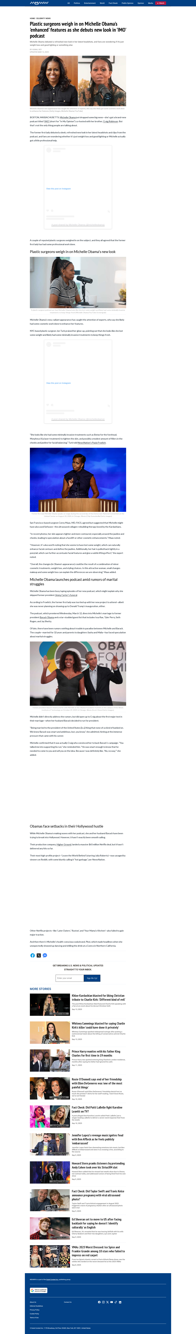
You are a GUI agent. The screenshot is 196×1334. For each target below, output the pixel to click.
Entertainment (90, 3)
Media (150, 3)
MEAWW (33, 1279)
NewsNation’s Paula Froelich (92, 442)
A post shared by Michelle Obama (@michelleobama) (77, 224)
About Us (33, 1302)
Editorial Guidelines (36, 1306)
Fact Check (113, 3)
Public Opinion (127, 3)
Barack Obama (47, 617)
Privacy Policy (34, 1310)
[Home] (39, 3)
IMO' (47, 121)
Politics (77, 3)
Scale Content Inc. (52, 1279)
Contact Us (68, 1302)
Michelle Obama (68, 117)
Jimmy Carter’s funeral (66, 595)
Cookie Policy (34, 1314)
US (69, 3)
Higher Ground (63, 844)
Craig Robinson (110, 121)
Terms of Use (34, 1318)
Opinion (141, 3)
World (102, 3)
